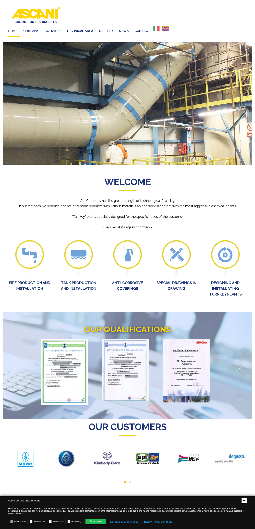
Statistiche (56, 521)
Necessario (18, 521)
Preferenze (37, 521)
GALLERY (181, 15)
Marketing (74, 521)
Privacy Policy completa (157, 521)
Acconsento (95, 521)
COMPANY (106, 15)
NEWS (199, 15)
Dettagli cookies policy (124, 521)
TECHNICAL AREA (155, 15)
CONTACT (217, 15)
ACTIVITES (128, 15)
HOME (88, 15)
